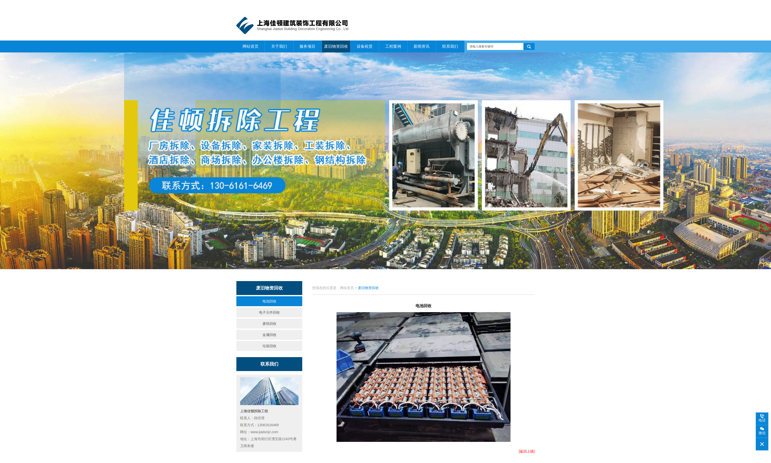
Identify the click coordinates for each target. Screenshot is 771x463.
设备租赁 (365, 46)
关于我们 (511, 5)
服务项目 (307, 46)
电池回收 (269, 301)
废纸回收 (269, 324)
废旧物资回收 (336, 46)
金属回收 (269, 335)
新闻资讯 (421, 46)
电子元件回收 (269, 312)
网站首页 (494, 5)
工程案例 (393, 46)
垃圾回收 (269, 346)
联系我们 (529, 5)
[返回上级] (527, 451)
